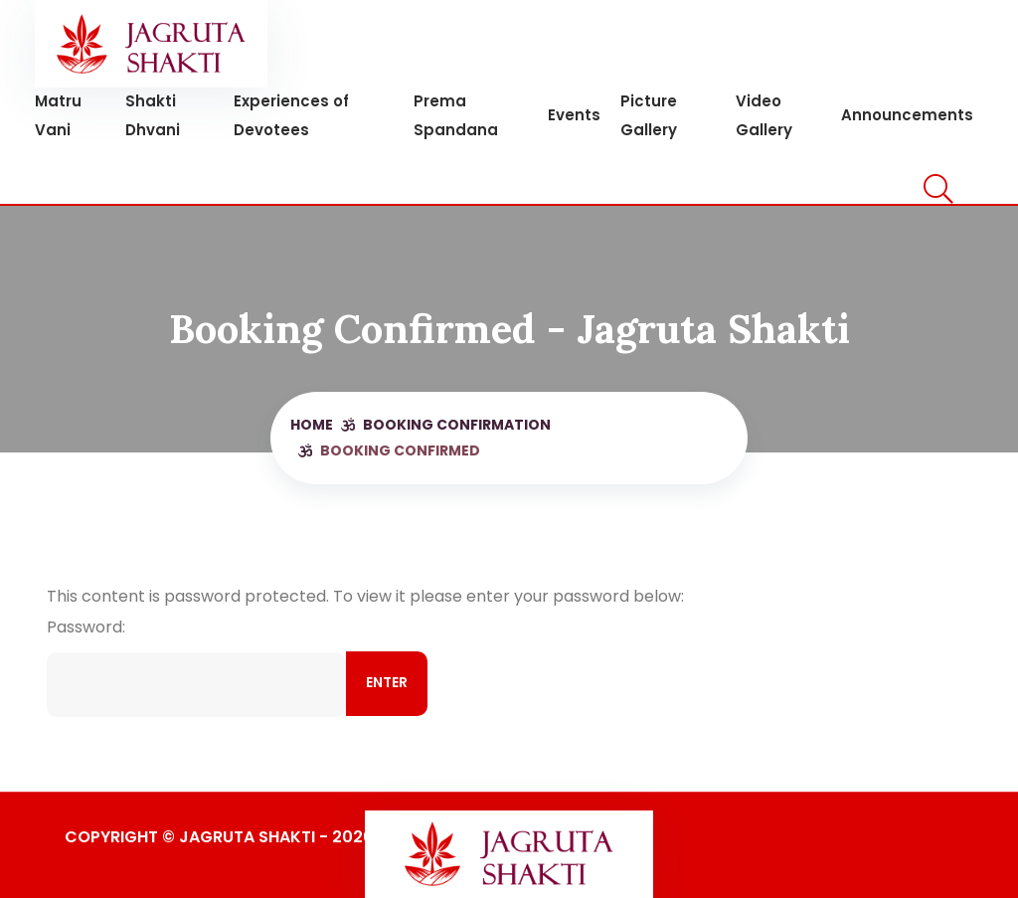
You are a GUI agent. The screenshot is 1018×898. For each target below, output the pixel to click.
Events (574, 114)
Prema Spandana (456, 115)
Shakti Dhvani (152, 115)
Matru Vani (58, 115)
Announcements (907, 114)
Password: (196, 661)
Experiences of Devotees (291, 115)
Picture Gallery (648, 115)
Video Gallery (764, 115)
